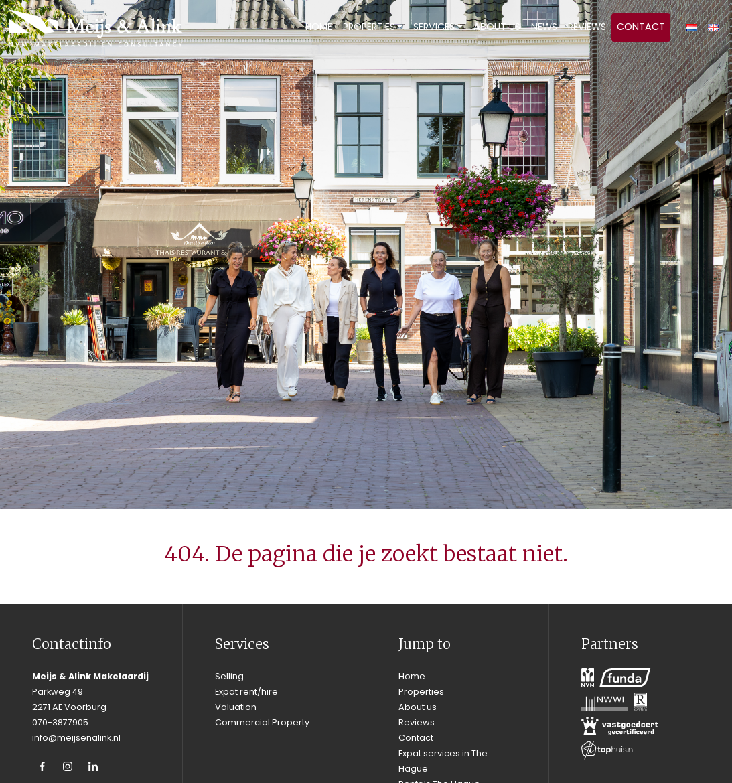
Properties (369, 26)
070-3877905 (60, 722)
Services (434, 26)
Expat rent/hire (246, 691)
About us (496, 26)
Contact (641, 26)
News (544, 26)
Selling (229, 676)
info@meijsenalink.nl (76, 737)
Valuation (236, 707)
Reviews (587, 26)
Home (318, 26)
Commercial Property (262, 722)
